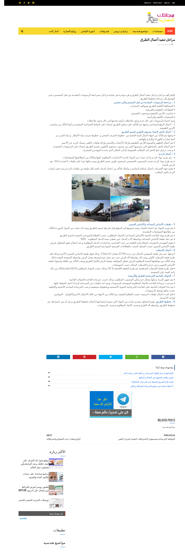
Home (166, 31)
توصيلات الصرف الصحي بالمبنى (29, 90)
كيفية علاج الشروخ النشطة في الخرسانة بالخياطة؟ (148, 411)
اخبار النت (50, 31)
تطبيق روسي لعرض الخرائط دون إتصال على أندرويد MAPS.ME (29, 79)
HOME (169, 3)
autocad (88, 485)
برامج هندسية (103, 490)
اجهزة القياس (84, 31)
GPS (114, 485)
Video (98, 485)
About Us (162, 3)
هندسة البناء (98, 500)
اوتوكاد (114, 490)
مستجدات (153, 31)
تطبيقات (93, 490)
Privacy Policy (153, 3)
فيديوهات (100, 31)
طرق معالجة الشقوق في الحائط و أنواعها (152, 407)
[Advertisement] (118, 68)
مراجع (92, 495)
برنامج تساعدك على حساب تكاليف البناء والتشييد (32, 66)
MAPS (106, 485)
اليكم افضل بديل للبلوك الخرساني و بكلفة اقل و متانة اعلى (144, 403)
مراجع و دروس (81, 495)
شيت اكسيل (102, 495)
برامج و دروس (116, 31)
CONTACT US (143, 3)
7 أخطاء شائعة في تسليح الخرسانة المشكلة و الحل (147, 416)
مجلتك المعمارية (154, 551)
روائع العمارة (65, 31)
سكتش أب (112, 495)
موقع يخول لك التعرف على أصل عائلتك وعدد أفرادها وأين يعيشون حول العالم (30, 54)
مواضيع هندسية (136, 31)
